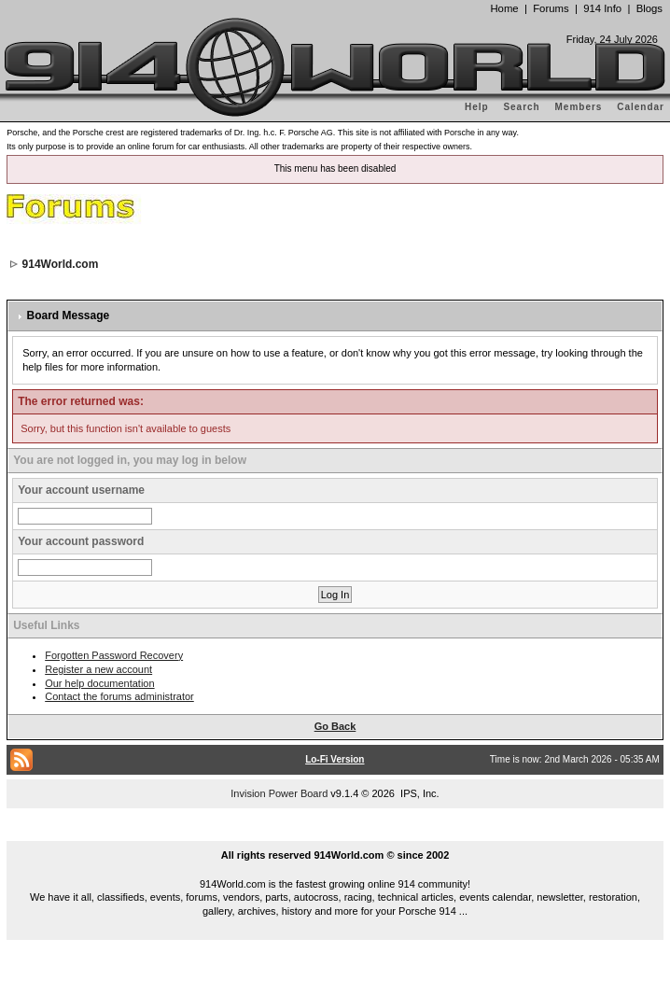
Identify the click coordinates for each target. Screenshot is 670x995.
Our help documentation (99, 683)
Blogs (649, 8)
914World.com (60, 264)
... (335, 833)
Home (504, 8)
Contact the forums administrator (119, 696)
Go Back (335, 726)
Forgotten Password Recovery (114, 655)
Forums (550, 8)
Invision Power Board (279, 793)
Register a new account (98, 669)
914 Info (602, 8)
